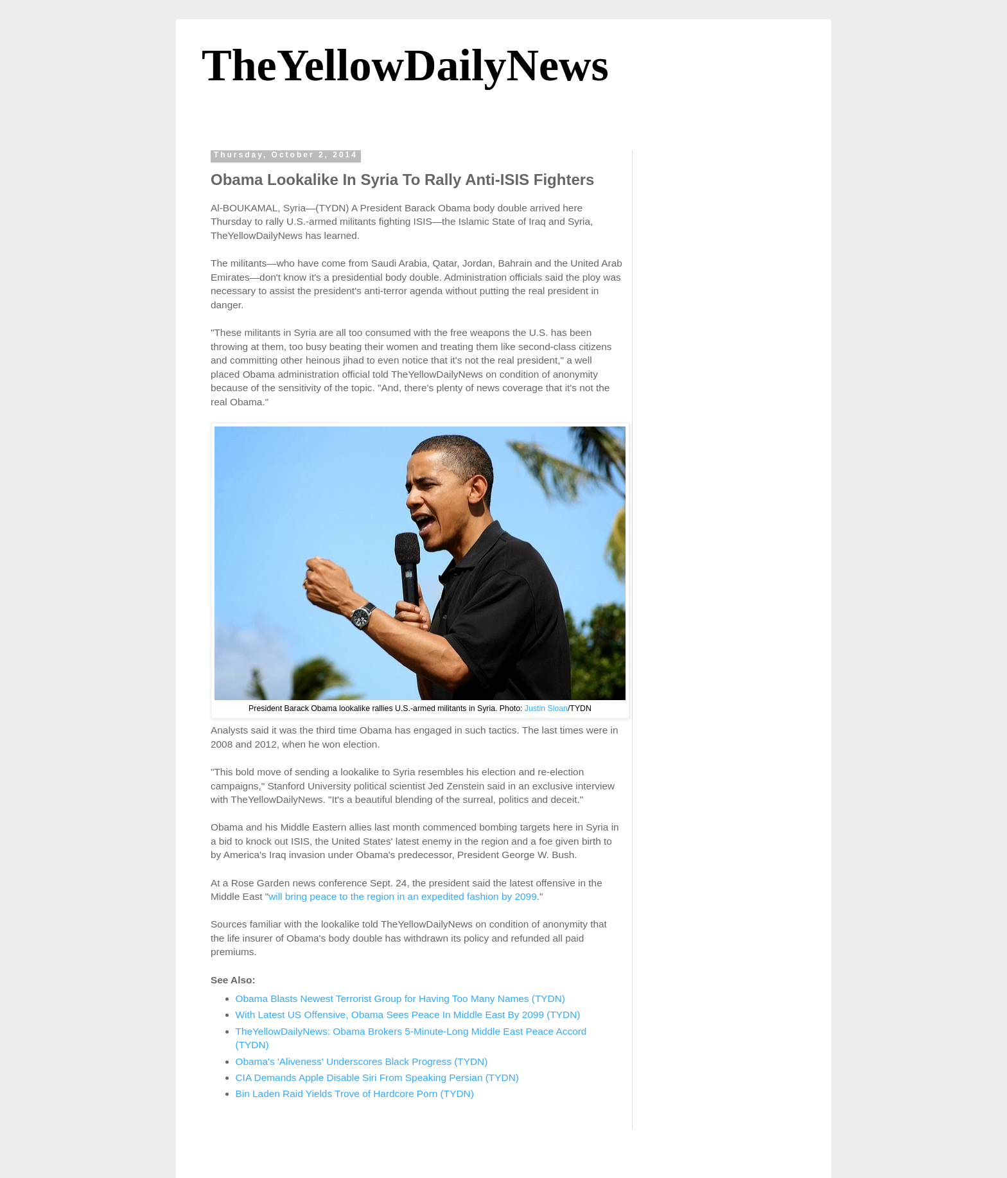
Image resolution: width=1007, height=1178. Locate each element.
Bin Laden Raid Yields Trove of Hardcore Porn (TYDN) (355, 1093)
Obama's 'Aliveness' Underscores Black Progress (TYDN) (362, 1061)
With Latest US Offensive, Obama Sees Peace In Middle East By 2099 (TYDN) (408, 1014)
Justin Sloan (546, 708)
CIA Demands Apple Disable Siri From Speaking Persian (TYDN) (377, 1077)
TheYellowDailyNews (405, 65)
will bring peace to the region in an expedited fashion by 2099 (402, 896)
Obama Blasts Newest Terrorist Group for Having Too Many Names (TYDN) (400, 998)
